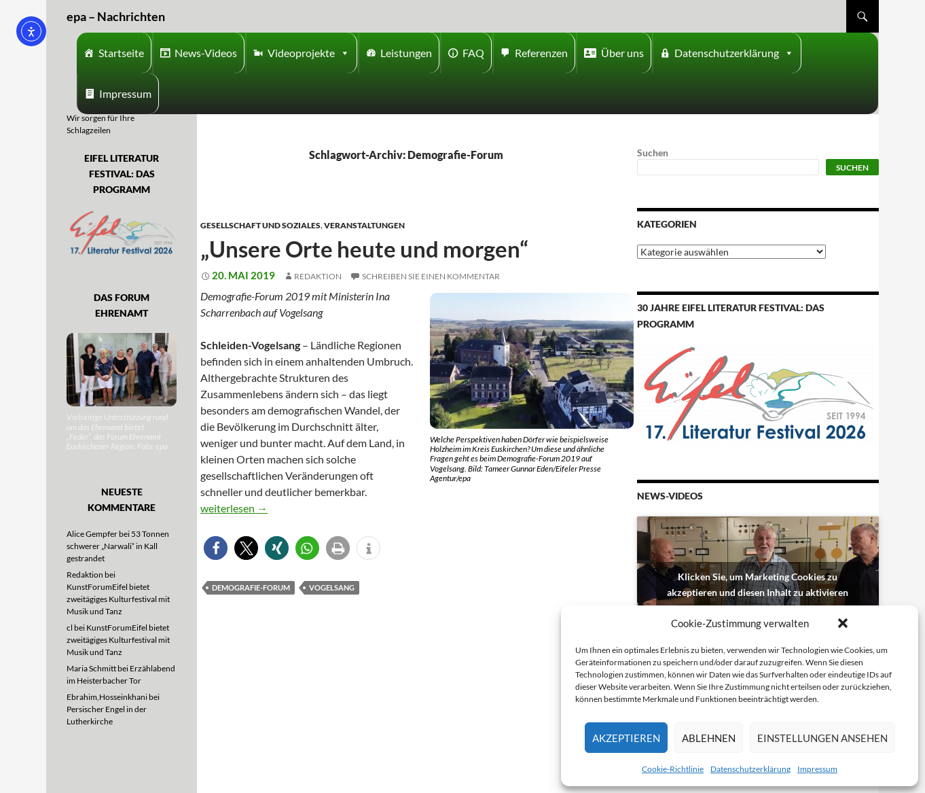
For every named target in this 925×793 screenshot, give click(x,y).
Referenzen (541, 52)
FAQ (473, 52)
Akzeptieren (626, 738)
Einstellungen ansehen (822, 738)
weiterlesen (234, 507)
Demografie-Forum (251, 587)
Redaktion (318, 276)
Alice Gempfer (92, 534)
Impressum (817, 769)
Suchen (652, 152)
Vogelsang (332, 587)
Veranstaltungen (364, 225)
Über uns (622, 52)
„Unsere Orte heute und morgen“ (364, 248)
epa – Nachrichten (116, 16)
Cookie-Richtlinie (673, 769)
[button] (843, 623)
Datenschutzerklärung (750, 769)
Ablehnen (709, 738)
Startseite (121, 52)
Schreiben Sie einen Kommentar (431, 276)
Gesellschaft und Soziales (260, 225)
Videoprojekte (309, 53)
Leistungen (406, 52)
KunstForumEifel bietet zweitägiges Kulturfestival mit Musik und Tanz (118, 599)
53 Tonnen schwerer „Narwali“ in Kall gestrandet (118, 546)
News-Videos (206, 52)
